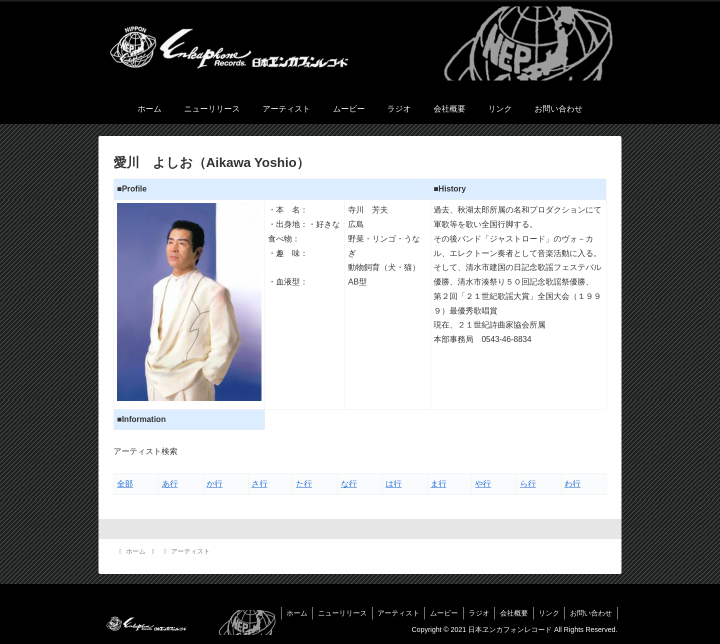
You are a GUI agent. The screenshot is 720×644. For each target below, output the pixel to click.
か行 (214, 484)
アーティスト (399, 613)
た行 (304, 484)
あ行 (170, 484)
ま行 (438, 484)
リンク (549, 613)
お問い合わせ (591, 613)
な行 (349, 484)
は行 (394, 484)
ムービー (444, 613)
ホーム (297, 613)
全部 (125, 484)
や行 (483, 484)
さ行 (260, 484)
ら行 (528, 484)
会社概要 (514, 613)
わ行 (572, 484)
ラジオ (479, 613)
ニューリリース (342, 613)
